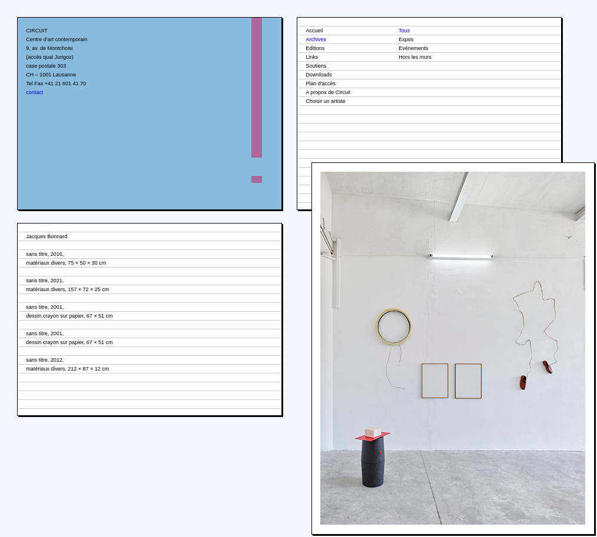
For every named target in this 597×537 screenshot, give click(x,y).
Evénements (413, 48)
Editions (315, 48)
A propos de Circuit (328, 92)
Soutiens (316, 66)
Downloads (319, 75)
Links (312, 57)
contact (34, 92)
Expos (406, 39)
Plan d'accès (321, 83)
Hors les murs (415, 57)
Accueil (314, 31)
